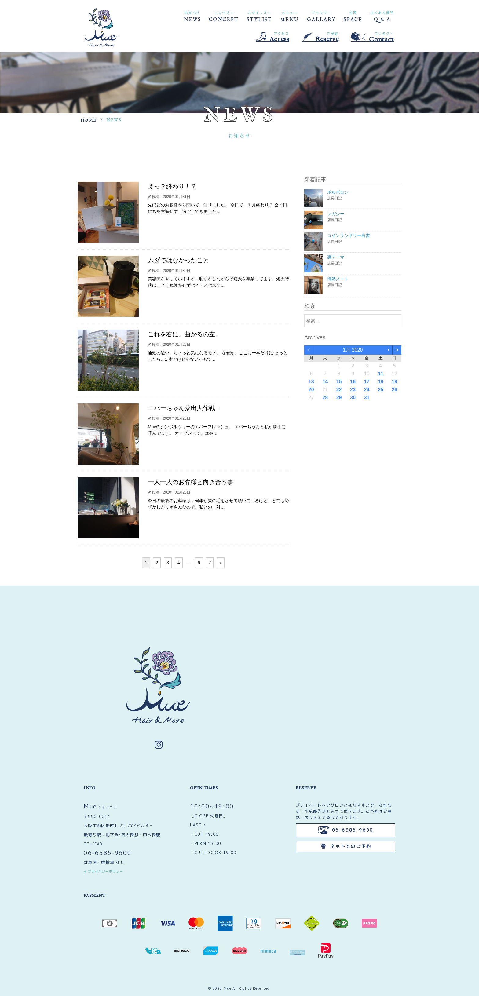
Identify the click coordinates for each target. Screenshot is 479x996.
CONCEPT (223, 16)
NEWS (192, 16)
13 (311, 381)
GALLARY (321, 16)
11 (380, 373)
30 (353, 397)
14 (325, 381)
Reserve (320, 37)
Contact (372, 37)
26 (394, 389)
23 (353, 389)
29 (339, 397)
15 (339, 381)
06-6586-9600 (107, 853)
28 (325, 397)
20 (311, 389)
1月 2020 (353, 349)
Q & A (382, 16)
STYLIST (259, 16)
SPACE (353, 16)
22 (339, 389)
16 (353, 381)
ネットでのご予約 (345, 846)
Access (272, 37)
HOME (89, 120)
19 (394, 381)
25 (380, 389)
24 (367, 389)
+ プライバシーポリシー (103, 871)
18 (380, 381)
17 (367, 381)
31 (367, 397)
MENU (289, 16)
